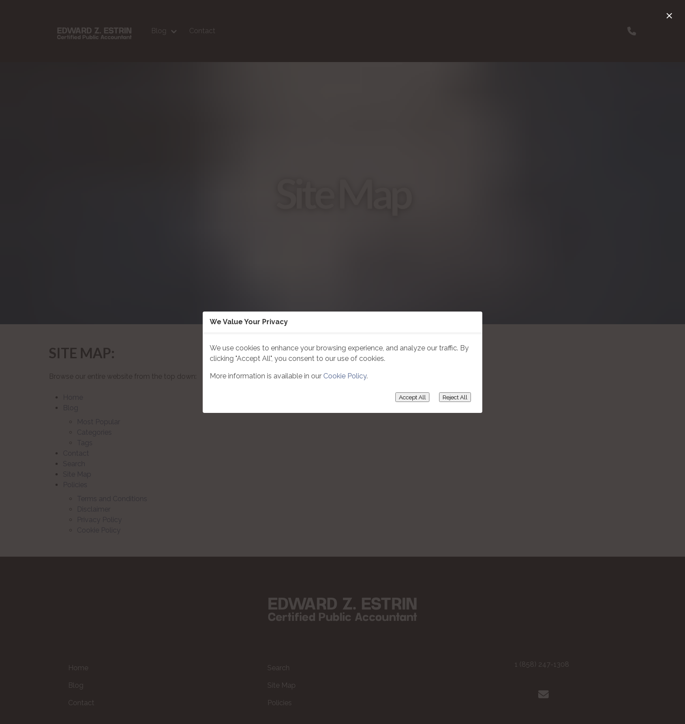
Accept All (412, 397)
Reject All (455, 397)
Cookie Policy (345, 376)
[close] (669, 16)
